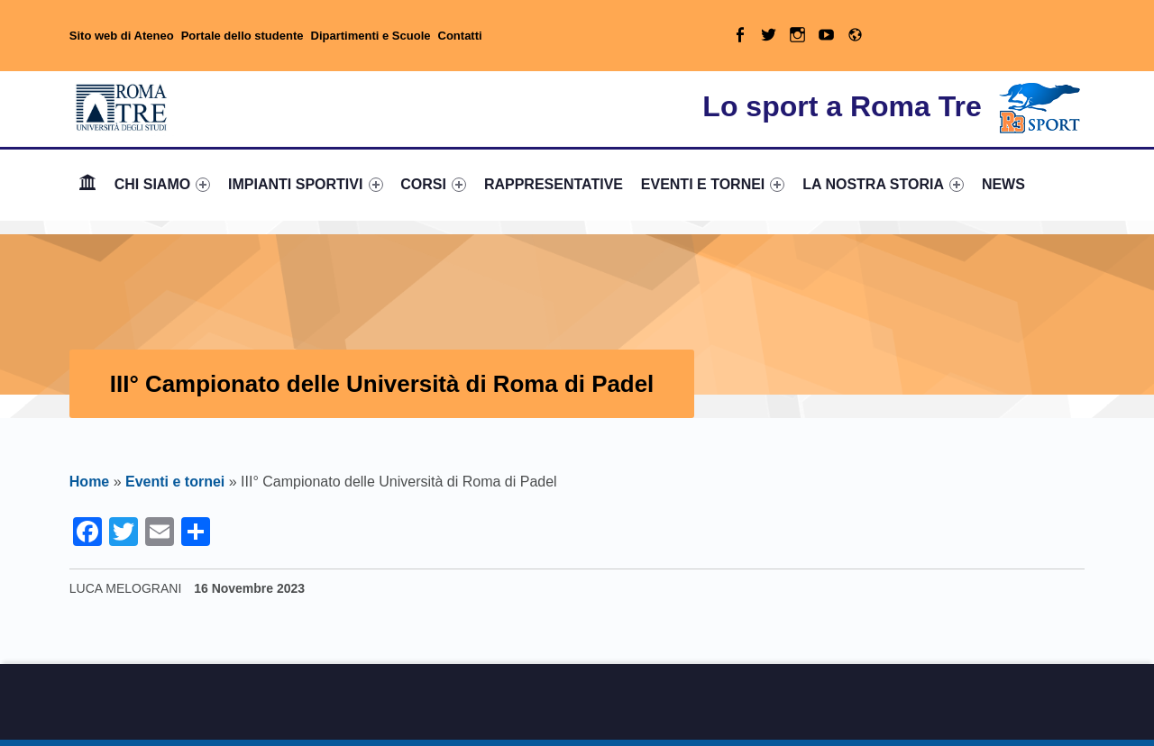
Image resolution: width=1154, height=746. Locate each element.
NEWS (1003, 184)
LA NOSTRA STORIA (883, 184)
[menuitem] (87, 185)
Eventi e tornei (174, 481)
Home (87, 184)
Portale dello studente (242, 35)
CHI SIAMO (162, 184)
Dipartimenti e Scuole (371, 35)
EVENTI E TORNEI (713, 184)
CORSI (433, 184)
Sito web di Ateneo (121, 35)
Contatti (460, 35)
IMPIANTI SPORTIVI (305, 184)
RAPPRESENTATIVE (553, 184)
